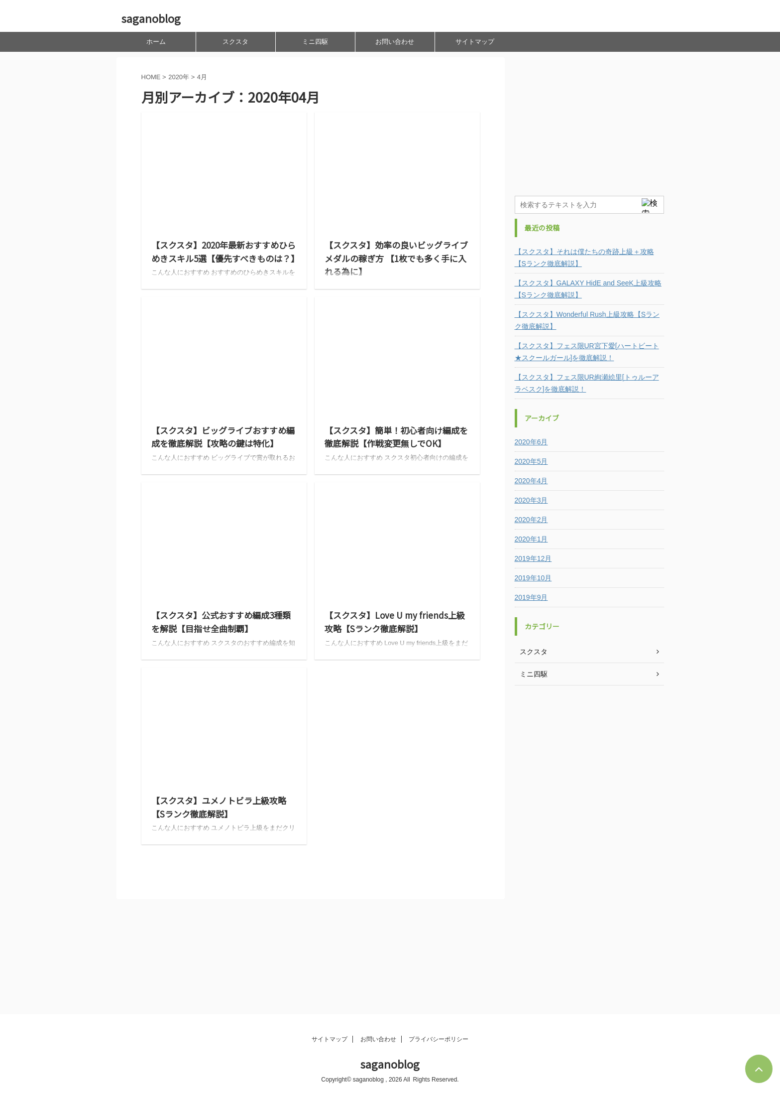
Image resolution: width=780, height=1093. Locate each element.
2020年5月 (531, 461)
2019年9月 (531, 597)
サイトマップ (474, 41)
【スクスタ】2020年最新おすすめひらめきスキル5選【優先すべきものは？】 (225, 252)
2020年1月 (531, 539)
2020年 (178, 77)
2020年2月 (531, 520)
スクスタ (235, 41)
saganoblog (151, 18)
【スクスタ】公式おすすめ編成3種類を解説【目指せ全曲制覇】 (221, 622)
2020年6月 (531, 442)
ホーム (156, 41)
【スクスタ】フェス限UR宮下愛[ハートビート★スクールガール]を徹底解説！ (587, 352)
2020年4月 (531, 481)
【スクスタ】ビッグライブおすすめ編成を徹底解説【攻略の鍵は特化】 (223, 437)
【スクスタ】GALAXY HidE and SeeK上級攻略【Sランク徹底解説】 (588, 289)
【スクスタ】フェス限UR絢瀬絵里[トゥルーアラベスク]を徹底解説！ (587, 383)
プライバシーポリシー (438, 1039)
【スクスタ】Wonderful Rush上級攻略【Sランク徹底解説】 (587, 320)
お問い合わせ (394, 41)
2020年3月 (531, 500)
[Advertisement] (589, 119)
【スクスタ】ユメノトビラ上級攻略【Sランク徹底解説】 (218, 807)
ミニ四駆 (315, 41)
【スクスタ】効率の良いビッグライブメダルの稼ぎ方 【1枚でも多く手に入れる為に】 (396, 258)
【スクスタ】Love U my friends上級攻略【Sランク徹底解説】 (395, 622)
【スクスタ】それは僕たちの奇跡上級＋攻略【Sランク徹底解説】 (584, 258)
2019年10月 (533, 578)
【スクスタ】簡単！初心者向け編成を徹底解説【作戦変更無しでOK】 (396, 437)
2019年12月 (533, 558)
